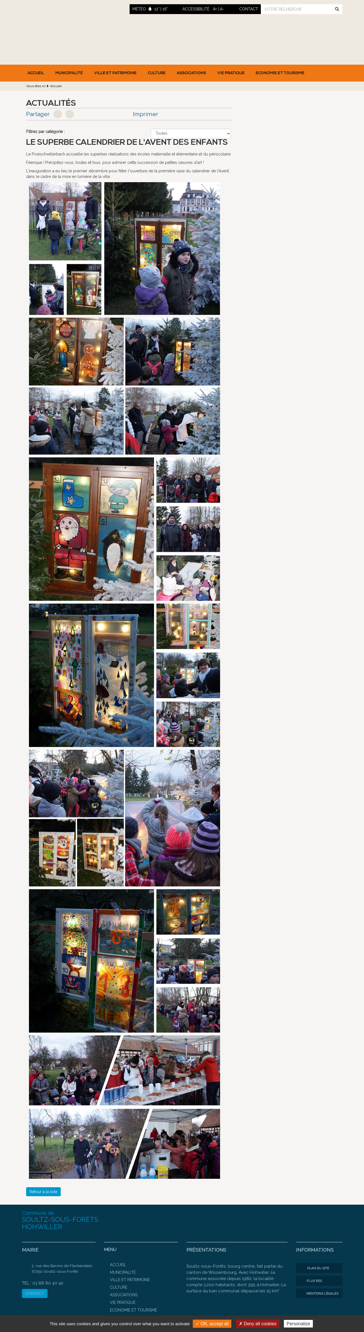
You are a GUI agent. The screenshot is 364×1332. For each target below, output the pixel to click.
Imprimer (145, 114)
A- (222, 9)
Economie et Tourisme (280, 73)
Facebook (57, 114)
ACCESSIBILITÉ (195, 9)
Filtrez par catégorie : (45, 131)
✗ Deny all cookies (258, 1323)
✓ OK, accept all (212, 1323)
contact (248, 9)
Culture (157, 73)
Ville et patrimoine (115, 73)
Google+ (69, 114)
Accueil (36, 73)
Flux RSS (310, 1281)
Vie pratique (231, 73)
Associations (191, 73)
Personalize (298, 1323)
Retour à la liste (43, 1191)
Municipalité (69, 73)
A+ (215, 9)
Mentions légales (318, 1293)
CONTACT (34, 1293)
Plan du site (314, 1268)
